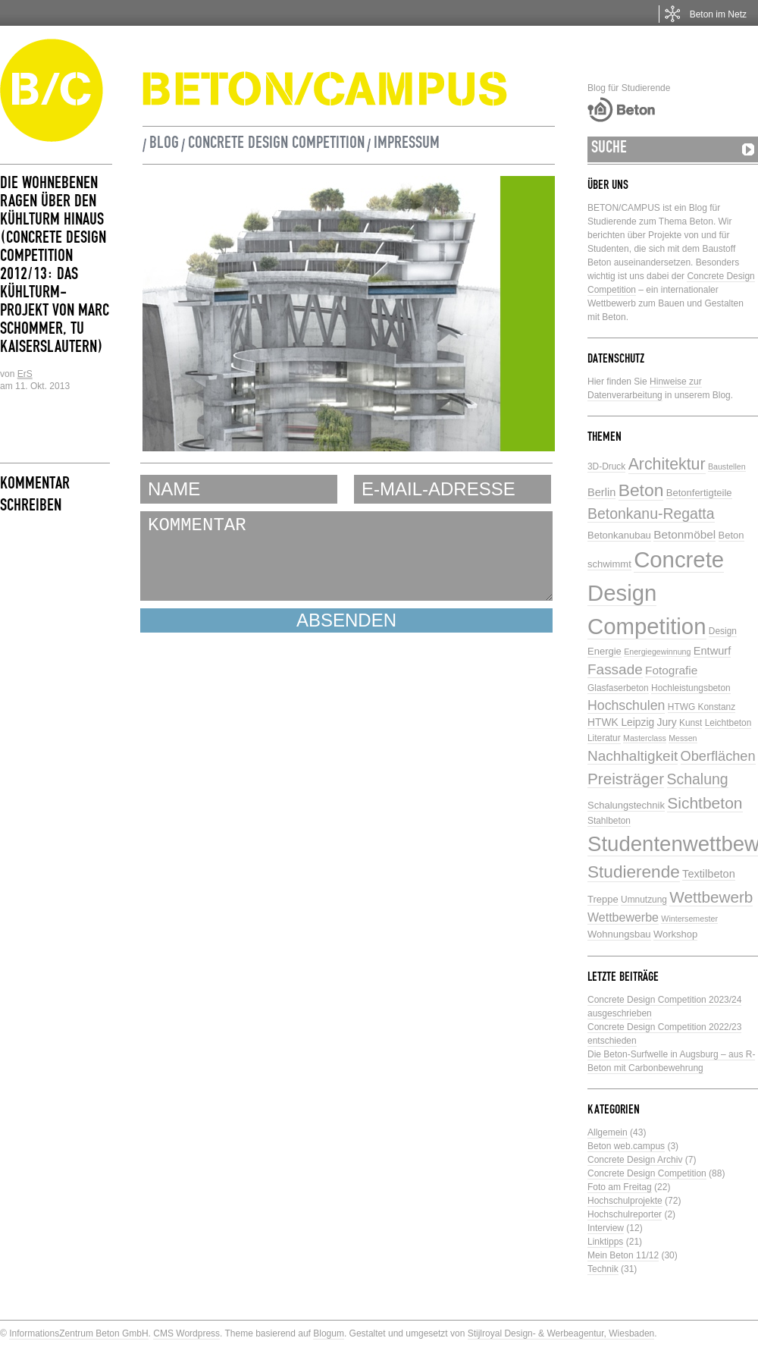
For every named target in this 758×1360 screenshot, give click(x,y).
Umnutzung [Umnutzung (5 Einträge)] (644, 899)
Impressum (407, 145)
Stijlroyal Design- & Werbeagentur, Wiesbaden (561, 1333)
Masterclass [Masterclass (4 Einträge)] (644, 738)
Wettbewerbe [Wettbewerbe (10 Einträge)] (623, 917)
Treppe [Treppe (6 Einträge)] (603, 899)
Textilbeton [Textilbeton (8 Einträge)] (708, 874)
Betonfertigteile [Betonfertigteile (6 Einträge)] (699, 492)
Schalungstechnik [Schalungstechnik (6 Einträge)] (626, 805)
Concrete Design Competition (276, 145)
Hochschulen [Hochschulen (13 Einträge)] (626, 705)
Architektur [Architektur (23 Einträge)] (667, 464)
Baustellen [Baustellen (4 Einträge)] (727, 466)
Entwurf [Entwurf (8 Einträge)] (712, 651)
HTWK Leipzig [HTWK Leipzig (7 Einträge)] (620, 722)
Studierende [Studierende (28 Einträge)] (633, 871)
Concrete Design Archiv (634, 1159)
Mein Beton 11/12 (623, 1255)
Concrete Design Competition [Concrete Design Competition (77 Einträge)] (655, 593)
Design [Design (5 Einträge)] (723, 631)
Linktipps (605, 1241)
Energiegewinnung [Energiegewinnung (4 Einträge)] (657, 651)
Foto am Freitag (619, 1187)
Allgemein (607, 1132)
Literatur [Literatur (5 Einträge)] (604, 738)
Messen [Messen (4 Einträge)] (683, 738)
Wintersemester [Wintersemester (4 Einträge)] (689, 918)
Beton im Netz (718, 14)
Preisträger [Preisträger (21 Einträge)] (625, 778)
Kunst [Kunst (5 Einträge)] (690, 723)
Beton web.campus (626, 1146)
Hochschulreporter (624, 1214)
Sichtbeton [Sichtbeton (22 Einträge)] (704, 803)
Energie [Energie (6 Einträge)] (604, 651)
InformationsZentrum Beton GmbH (78, 1333)
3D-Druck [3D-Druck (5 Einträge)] (606, 466)
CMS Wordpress (186, 1333)
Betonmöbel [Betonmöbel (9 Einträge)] (684, 534)
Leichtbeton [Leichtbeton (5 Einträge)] (728, 723)
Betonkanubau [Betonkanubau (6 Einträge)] (619, 535)
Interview (605, 1228)
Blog (164, 145)
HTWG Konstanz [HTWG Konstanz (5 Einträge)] (701, 707)
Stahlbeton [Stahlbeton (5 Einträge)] (609, 820)
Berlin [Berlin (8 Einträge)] (601, 492)
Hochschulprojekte (624, 1200)
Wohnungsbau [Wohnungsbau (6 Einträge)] (619, 934)
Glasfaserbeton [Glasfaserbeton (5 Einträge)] (618, 688)
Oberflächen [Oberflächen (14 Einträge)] (718, 756)
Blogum (328, 1333)
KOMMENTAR (346, 556)
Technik (603, 1269)
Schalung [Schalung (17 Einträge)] (697, 779)
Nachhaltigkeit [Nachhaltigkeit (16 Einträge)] (632, 756)
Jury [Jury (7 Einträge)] (667, 722)
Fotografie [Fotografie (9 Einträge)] (671, 670)
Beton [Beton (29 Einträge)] (641, 490)
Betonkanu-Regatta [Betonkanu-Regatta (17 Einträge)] (651, 513)
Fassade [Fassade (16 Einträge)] (615, 669)
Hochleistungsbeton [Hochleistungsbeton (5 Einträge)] (691, 688)
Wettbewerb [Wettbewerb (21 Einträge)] (711, 897)
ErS (25, 374)
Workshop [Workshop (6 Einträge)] (675, 934)
